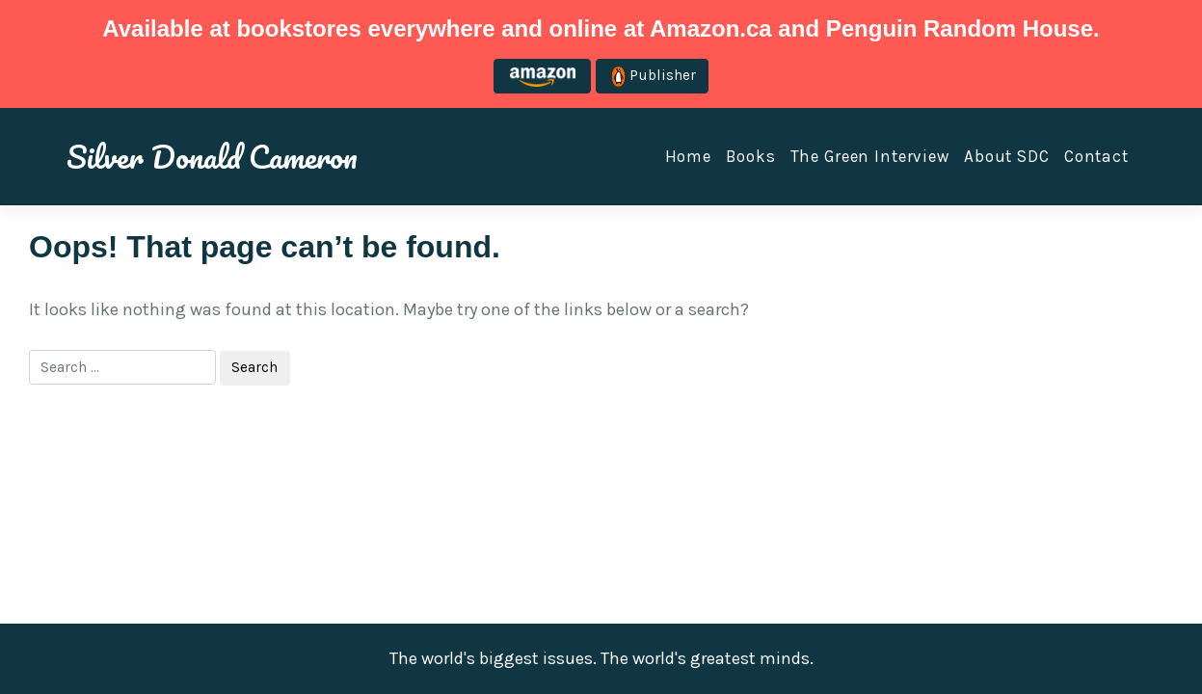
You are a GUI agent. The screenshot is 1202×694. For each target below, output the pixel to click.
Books (750, 156)
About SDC (1007, 156)
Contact (1096, 156)
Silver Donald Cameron (212, 156)
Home (688, 156)
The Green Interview (869, 156)
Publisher (653, 77)
